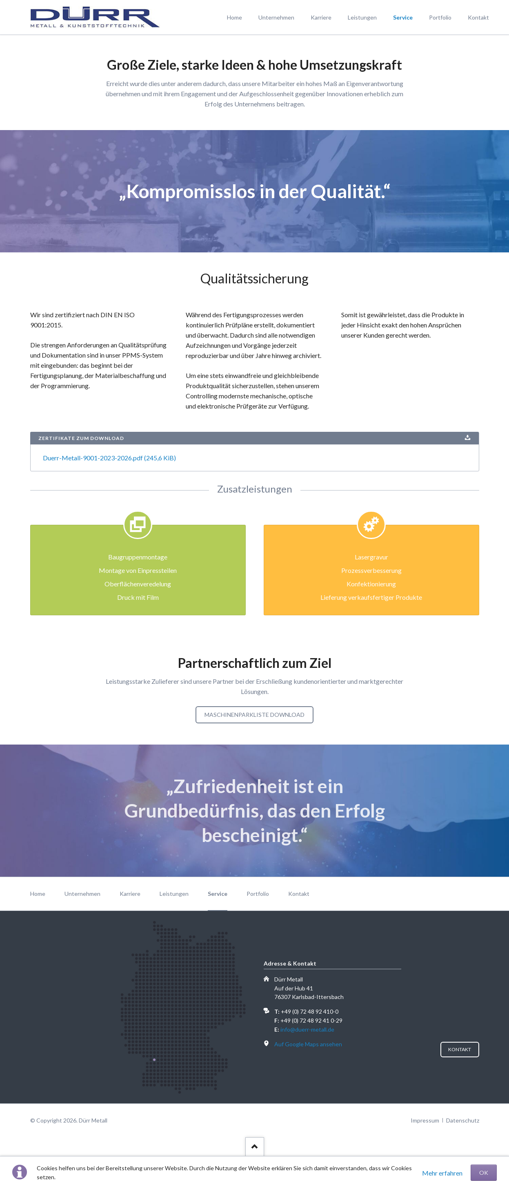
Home (37, 893)
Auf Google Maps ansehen (308, 1044)
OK (483, 1172)
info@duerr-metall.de (307, 1029)
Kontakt (298, 893)
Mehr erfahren (442, 1173)
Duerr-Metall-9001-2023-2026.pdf (109, 458)
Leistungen (174, 893)
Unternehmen (82, 893)
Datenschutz (462, 1120)
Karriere (130, 893)
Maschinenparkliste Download (254, 714)
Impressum (425, 1120)
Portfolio (258, 893)
